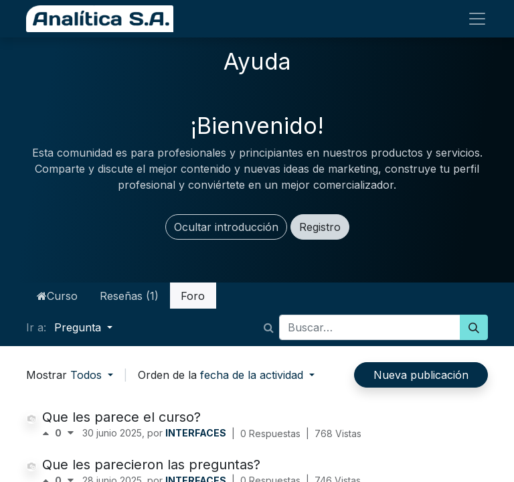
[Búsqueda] (474, 327)
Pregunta (79, 327)
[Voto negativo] (71, 433)
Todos (87, 375)
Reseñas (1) (129, 296)
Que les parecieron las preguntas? (151, 465)
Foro (193, 296)
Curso (57, 296)
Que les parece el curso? (121, 417)
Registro (320, 227)
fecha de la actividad (253, 375)
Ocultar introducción (226, 227)
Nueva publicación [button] (420, 375)
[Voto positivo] (48, 433)
